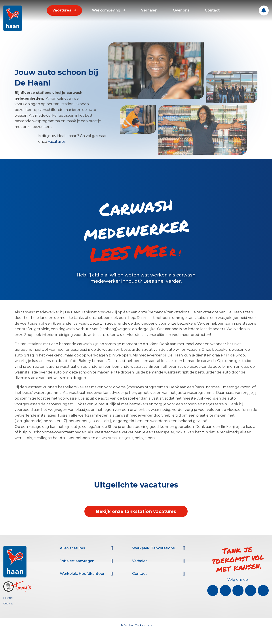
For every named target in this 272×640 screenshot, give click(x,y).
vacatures (56, 141)
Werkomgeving (106, 10)
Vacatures (61, 10)
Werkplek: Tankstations (153, 548)
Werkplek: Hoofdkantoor (82, 573)
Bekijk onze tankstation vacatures (136, 511)
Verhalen (149, 10)
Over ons (181, 10)
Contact (212, 10)
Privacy (8, 597)
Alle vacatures (72, 548)
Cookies (8, 603)
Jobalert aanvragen (77, 561)
